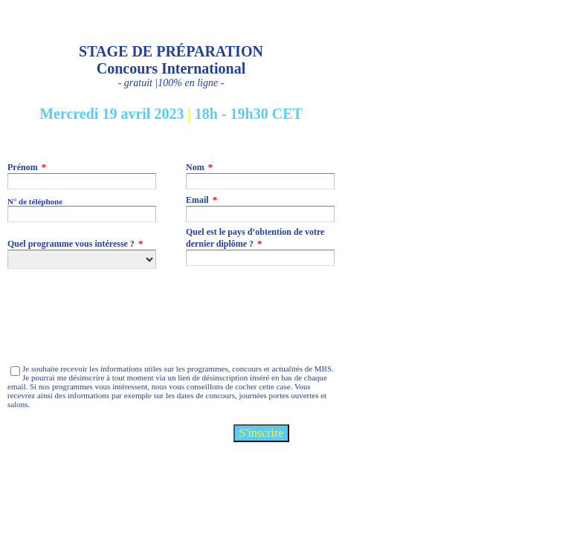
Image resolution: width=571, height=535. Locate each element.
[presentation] (120, 317)
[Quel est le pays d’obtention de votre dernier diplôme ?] (260, 258)
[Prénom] (81, 181)
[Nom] (260, 181)
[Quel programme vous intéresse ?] (81, 259)
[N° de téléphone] (81, 214)
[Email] (260, 214)
